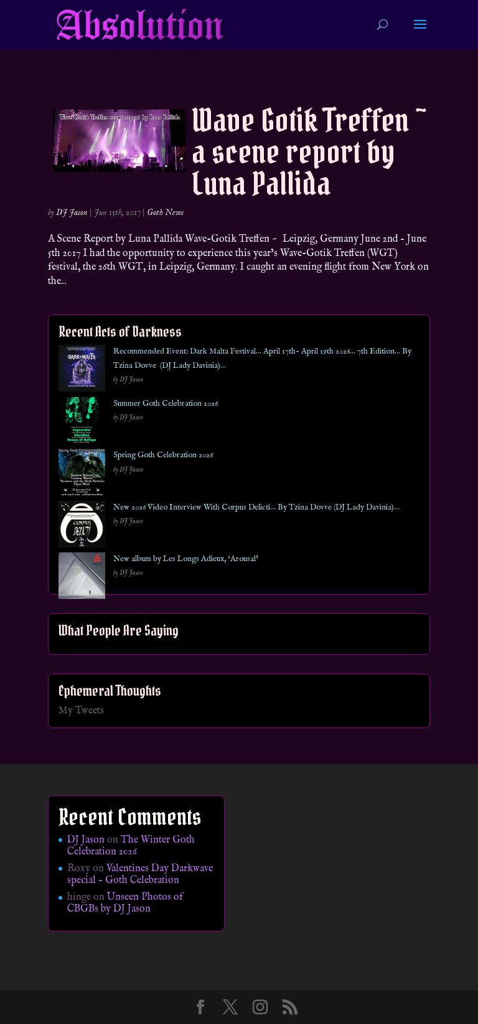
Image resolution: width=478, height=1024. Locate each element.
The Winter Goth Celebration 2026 (131, 846)
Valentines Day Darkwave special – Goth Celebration (140, 874)
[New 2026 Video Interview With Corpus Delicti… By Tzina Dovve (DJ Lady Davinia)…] (82, 526)
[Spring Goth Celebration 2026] (82, 474)
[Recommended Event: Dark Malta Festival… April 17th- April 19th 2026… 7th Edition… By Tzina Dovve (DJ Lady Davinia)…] (82, 370)
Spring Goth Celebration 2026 (163, 455)
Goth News (165, 212)
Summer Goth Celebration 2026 (165, 403)
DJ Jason (72, 212)
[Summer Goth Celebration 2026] (82, 423)
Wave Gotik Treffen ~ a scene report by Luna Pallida (309, 152)
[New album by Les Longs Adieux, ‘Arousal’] (82, 578)
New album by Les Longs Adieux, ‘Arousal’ (185, 559)
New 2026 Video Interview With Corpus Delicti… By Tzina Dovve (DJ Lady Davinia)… (256, 507)
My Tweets (81, 711)
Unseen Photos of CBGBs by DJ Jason (125, 903)
